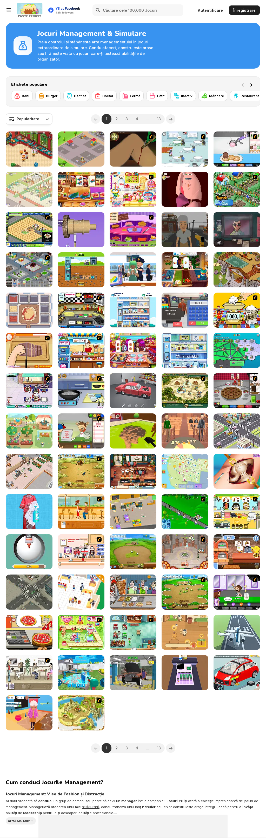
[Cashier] (185, 672)
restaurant (90, 806)
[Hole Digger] (133, 430)
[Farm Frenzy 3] (81, 471)
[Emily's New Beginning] (133, 471)
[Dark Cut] (133, 149)
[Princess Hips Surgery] (237, 471)
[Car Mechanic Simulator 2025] (133, 672)
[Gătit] (157, 96)
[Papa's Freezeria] (237, 592)
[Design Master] (81, 229)
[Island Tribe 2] (81, 712)
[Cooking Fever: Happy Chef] (133, 350)
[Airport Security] (133, 269)
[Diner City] (29, 269)
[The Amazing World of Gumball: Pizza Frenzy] (237, 551)
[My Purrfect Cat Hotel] (29, 189)
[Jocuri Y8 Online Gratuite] (30, 10)
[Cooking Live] (185, 269)
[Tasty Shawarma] (133, 592)
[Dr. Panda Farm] (29, 430)
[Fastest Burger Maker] (133, 229)
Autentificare (210, 10)
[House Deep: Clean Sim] (81, 672)
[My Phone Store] (81, 592)
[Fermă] (131, 96)
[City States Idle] (237, 350)
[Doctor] (104, 96)
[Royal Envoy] (185, 390)
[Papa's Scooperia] (237, 149)
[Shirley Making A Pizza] (29, 350)
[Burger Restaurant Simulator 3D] (185, 310)
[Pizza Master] (29, 310)
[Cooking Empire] (81, 189)
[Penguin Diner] (185, 149)
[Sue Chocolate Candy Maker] (133, 189)
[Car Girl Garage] (237, 672)
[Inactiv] (183, 96)
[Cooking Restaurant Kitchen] (29, 149)
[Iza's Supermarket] (29, 471)
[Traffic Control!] (29, 592)
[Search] (98, 10)
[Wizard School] (237, 269)
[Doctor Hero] (185, 189)
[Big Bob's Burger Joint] (81, 310)
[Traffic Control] (237, 430)
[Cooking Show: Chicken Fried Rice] (81, 390)
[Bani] (22, 96)
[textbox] (29, 119)
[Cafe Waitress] (81, 511)
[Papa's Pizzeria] (81, 430)
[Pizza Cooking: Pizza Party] (29, 632)
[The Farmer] (237, 189)
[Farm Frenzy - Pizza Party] (185, 592)
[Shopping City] (185, 511)
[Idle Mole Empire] (81, 269)
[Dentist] (76, 96)
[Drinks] (237, 511)
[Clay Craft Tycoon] (81, 149)
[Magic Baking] (237, 310)
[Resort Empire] (29, 229)
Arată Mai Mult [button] (19, 821)
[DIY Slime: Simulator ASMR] (29, 551)
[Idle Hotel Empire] (133, 310)
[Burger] (48, 96)
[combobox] (29, 119)
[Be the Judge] (185, 430)
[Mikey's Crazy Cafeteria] (81, 551)
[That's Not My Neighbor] (237, 229)
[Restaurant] (246, 96)
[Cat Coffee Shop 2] (185, 632)
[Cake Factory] (81, 632)
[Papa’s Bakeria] (237, 390)
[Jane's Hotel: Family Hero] (185, 551)
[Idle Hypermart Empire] (185, 350)
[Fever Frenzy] (133, 632)
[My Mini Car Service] (133, 511)
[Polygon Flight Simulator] (237, 632)
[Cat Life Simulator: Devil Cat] (29, 712)
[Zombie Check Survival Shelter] (185, 229)
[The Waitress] (29, 672)
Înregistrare (244, 10)
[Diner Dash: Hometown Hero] (29, 390)
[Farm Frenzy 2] (133, 551)
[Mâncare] (212, 96)
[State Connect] (185, 471)
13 (159, 118)
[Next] (252, 84)
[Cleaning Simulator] (29, 511)
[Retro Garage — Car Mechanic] (133, 390)
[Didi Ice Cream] (81, 350)
